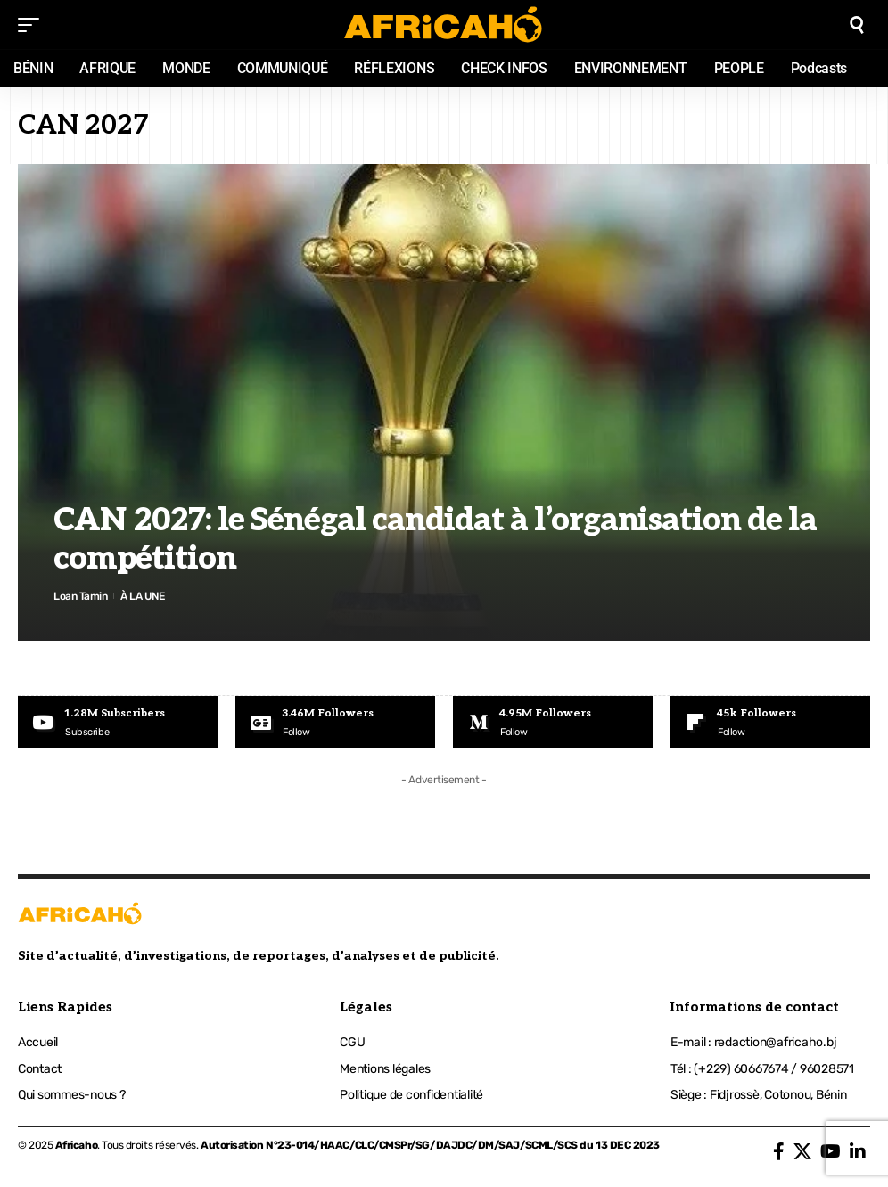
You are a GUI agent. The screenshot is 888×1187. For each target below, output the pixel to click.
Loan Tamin (80, 596)
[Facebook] (779, 1151)
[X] (802, 1151)
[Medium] (553, 722)
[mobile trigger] (33, 25)
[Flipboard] (770, 722)
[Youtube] (118, 722)
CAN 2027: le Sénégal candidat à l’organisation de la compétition (435, 539)
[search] (856, 25)
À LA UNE (142, 596)
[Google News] (335, 722)
